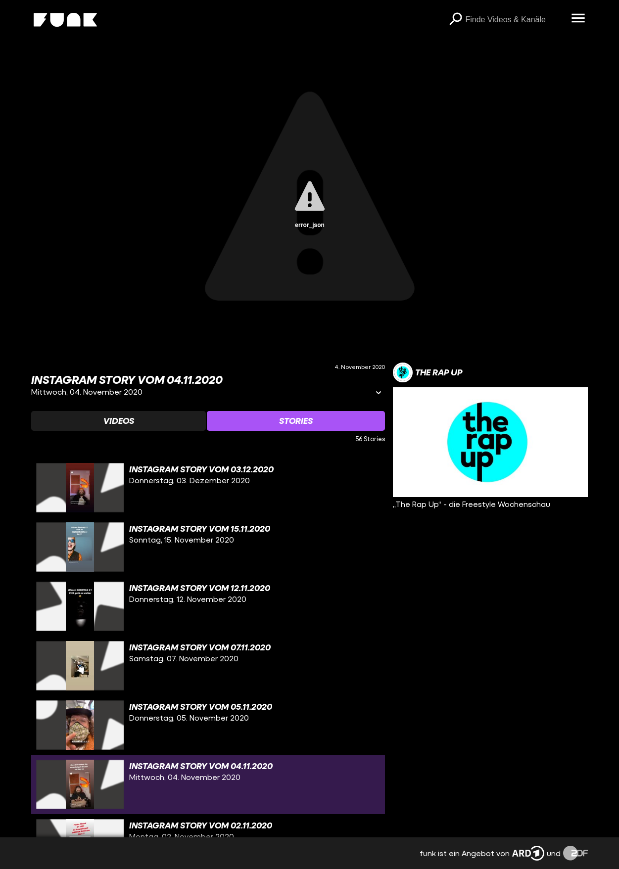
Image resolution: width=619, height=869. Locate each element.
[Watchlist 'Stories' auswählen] (296, 421)
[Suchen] (455, 19)
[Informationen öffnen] (378, 393)
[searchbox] (514, 19)
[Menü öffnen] (578, 18)
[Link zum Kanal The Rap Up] (427, 372)
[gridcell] (208, 487)
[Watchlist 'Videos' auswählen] (118, 421)
